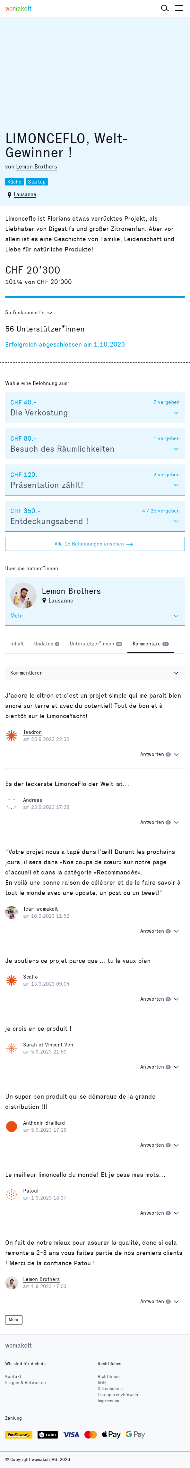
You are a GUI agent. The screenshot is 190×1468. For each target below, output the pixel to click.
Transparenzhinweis (118, 1395)
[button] (165, 8)
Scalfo (30, 977)
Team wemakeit (40, 909)
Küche (14, 182)
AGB (102, 1382)
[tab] (17, 644)
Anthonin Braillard (44, 1123)
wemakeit (18, 1345)
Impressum (108, 1401)
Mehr (14, 1319)
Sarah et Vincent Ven (48, 1045)
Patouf (31, 1191)
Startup (37, 182)
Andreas (32, 800)
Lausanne (25, 194)
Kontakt (13, 1376)
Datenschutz (111, 1388)
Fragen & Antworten (25, 1382)
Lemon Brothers (36, 166)
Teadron (32, 732)
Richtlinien (109, 1376)
